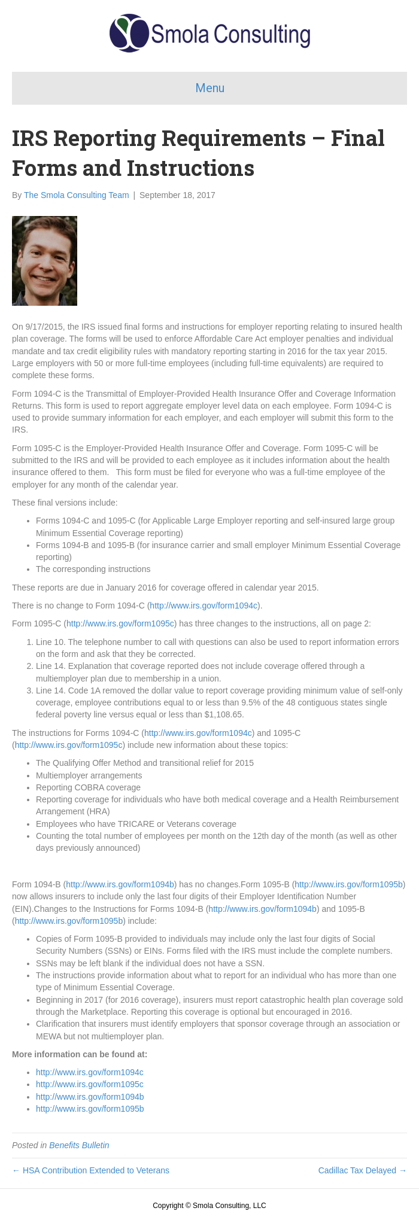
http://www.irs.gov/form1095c (120, 623)
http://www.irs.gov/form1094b (120, 884)
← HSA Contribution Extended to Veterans (90, 1170)
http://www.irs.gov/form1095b (348, 884)
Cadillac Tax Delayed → (362, 1170)
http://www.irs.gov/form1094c (203, 605)
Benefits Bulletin (79, 1145)
